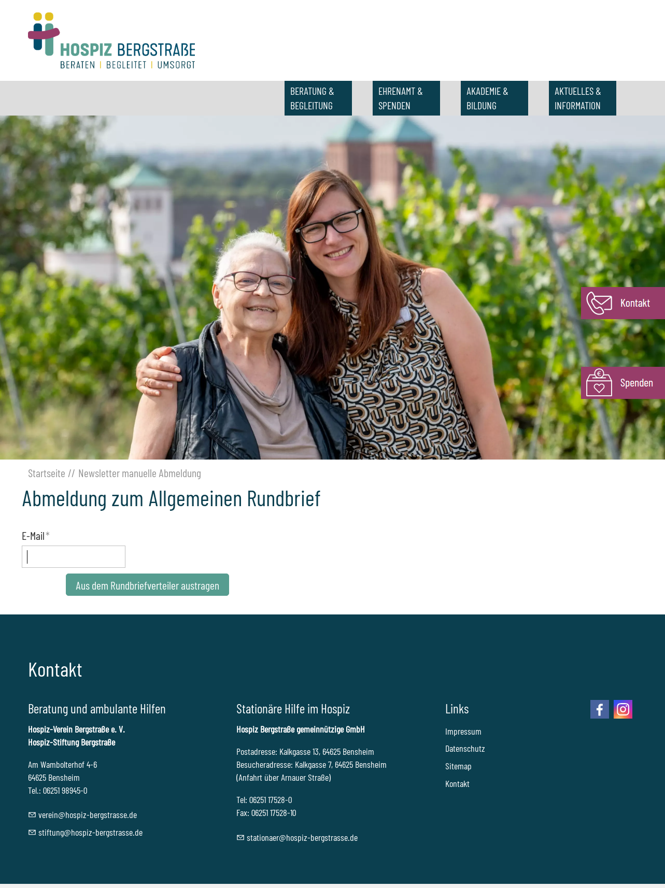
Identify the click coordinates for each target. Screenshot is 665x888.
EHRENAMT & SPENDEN (400, 97)
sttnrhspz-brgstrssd (302, 837)
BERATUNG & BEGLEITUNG (312, 97)
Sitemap (458, 765)
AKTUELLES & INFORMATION (578, 97)
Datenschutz (465, 748)
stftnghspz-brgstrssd (90, 832)
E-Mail (36, 535)
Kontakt (457, 783)
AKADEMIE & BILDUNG (487, 97)
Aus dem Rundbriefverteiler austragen (147, 585)
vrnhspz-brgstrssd (87, 814)
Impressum (463, 731)
